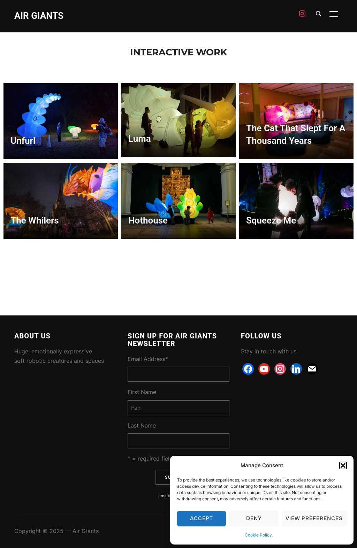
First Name (142, 392)
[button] (343, 465)
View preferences (314, 518)
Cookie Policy (258, 535)
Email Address (148, 358)
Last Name (142, 425)
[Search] (318, 13)
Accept (201, 518)
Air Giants (38, 15)
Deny (254, 518)
